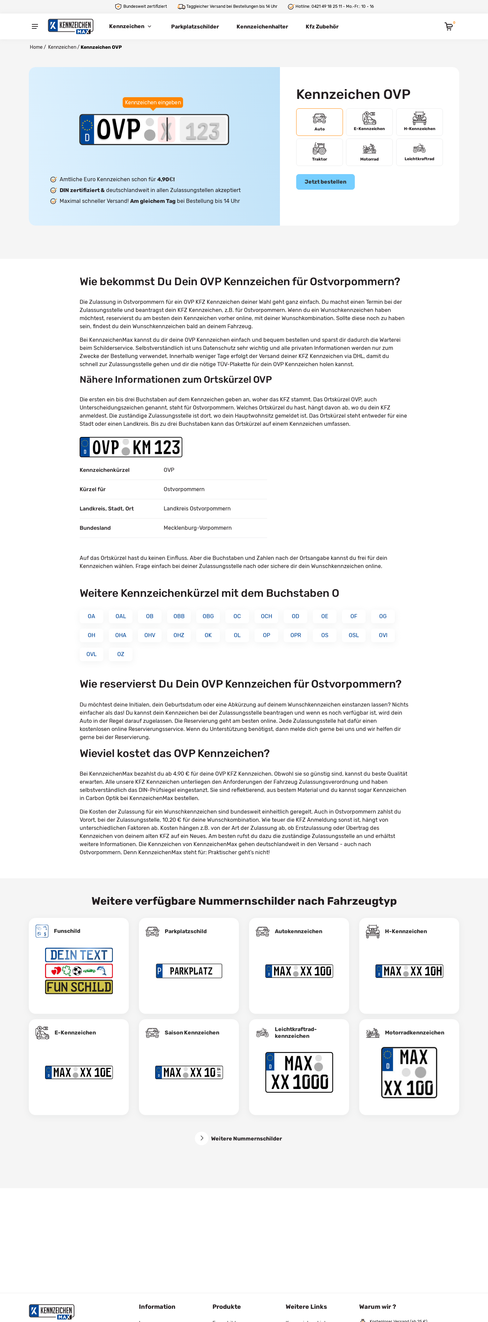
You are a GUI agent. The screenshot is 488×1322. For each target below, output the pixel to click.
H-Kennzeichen (406, 931)
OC (237, 616)
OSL (354, 635)
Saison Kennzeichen (192, 1032)
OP (266, 635)
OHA (120, 635)
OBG (208, 616)
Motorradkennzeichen (414, 1032)
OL (237, 635)
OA (91, 616)
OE (324, 616)
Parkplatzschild (186, 931)
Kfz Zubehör (322, 26)
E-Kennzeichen (75, 1032)
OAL (121, 616)
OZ (120, 654)
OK (208, 635)
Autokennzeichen (298, 931)
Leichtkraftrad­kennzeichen (296, 1032)
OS (324, 635)
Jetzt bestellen (325, 182)
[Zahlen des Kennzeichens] (203, 129)
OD (295, 616)
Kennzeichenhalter (262, 26)
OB (150, 616)
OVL (91, 654)
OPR (295, 635)
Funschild (67, 931)
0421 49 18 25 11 (326, 6)
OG (383, 616)
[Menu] (35, 26)
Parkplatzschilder (195, 26)
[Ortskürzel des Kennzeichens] (118, 129)
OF (353, 616)
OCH (266, 616)
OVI (383, 635)
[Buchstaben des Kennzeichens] (167, 129)
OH (91, 635)
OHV (149, 635)
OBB (179, 616)
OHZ (179, 635)
